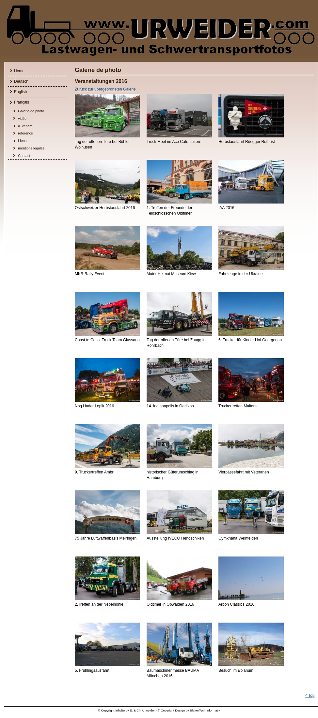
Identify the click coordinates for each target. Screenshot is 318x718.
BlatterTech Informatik (205, 710)
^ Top (309, 695)
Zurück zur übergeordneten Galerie (105, 89)
